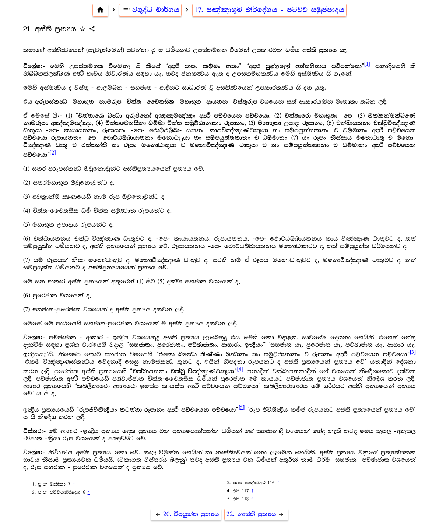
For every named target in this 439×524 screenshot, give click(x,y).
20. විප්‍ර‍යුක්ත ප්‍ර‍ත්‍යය (186, 514)
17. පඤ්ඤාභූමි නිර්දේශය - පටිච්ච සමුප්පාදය (269, 10)
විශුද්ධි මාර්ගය (150, 10)
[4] (240, 369)
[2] (53, 153)
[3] (413, 352)
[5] (241, 408)
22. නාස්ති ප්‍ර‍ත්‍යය (256, 514)
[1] (367, 64)
